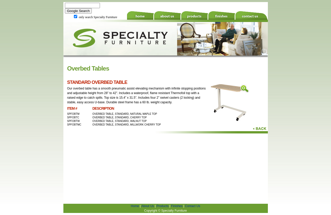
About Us (147, 206)
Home (135, 206)
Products (162, 206)
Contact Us (192, 206)
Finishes (176, 206)
